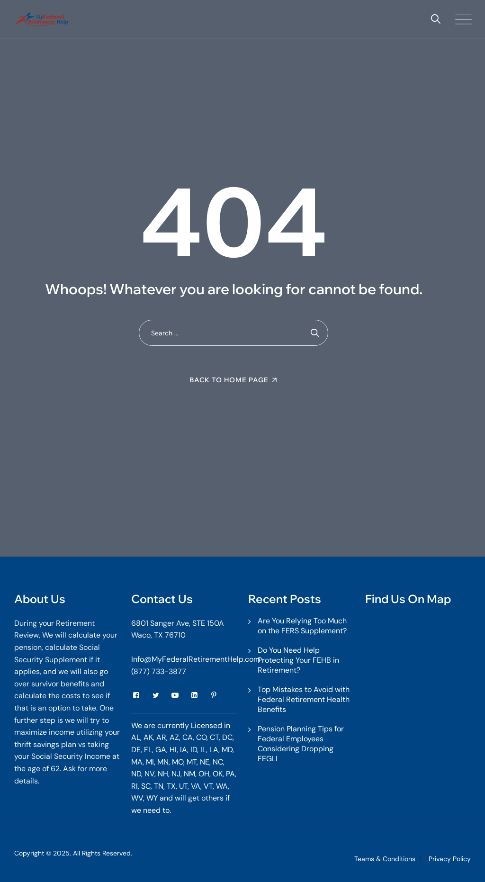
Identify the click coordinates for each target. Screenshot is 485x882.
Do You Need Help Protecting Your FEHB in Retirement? (298, 660)
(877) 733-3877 (158, 671)
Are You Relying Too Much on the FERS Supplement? (302, 626)
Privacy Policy (450, 859)
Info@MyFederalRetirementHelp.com (195, 659)
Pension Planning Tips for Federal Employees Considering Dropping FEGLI (301, 744)
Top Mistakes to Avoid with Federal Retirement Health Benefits (304, 699)
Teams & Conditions (384, 859)
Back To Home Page (229, 380)
